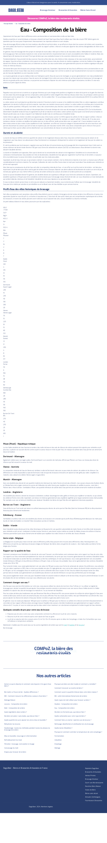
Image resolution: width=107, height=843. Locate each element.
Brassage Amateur (47, 10)
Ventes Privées (90, 776)
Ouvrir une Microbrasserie (94, 783)
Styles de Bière (90, 790)
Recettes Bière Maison (93, 786)
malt (65, 625)
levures (81, 625)
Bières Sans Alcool (88, 10)
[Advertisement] (53, 827)
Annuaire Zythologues (92, 797)
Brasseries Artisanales (68, 10)
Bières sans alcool (91, 793)
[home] (16, 10)
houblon (72, 625)
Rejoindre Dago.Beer (92, 768)
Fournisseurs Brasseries (93, 801)
